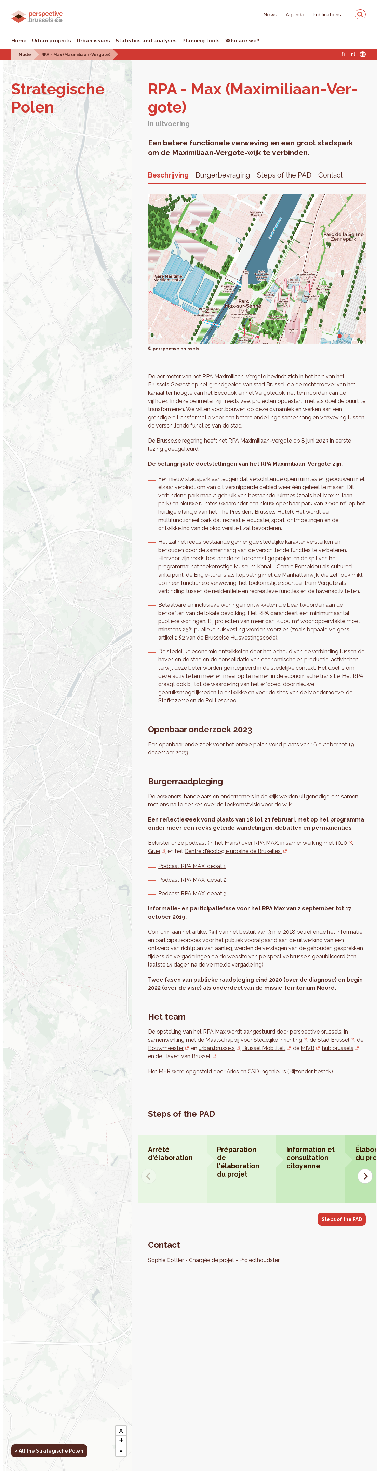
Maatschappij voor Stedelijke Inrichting (253, 1040)
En (362, 54)
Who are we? (242, 41)
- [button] (121, 1451)
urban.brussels (216, 1048)
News (270, 14)
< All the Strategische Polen (49, 1451)
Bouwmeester (165, 1048)
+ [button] (121, 1441)
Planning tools (201, 41)
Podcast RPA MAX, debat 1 (192, 866)
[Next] (365, 1176)
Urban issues (93, 41)
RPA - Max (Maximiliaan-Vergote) (75, 54)
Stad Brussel (333, 1040)
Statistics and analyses (146, 41)
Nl (353, 54)
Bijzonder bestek (310, 1071)
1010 (341, 843)
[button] (121, 1431)
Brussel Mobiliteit (263, 1048)
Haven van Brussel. (180, 1056)
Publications (327, 14)
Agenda (295, 14)
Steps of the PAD (284, 175)
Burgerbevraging (223, 175)
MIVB (307, 1048)
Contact (330, 175)
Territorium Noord (309, 988)
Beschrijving (168, 175)
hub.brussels (337, 1048)
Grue (154, 851)
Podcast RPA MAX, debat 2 (192, 880)
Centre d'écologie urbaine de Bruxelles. (233, 851)
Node (25, 54)
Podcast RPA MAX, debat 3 (192, 893)
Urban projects (51, 41)
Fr (343, 54)
